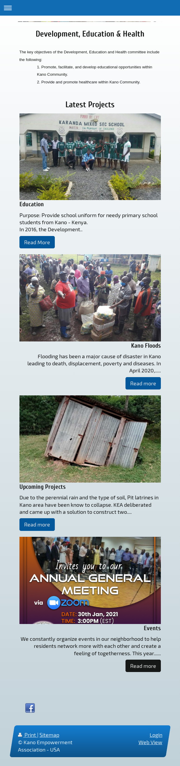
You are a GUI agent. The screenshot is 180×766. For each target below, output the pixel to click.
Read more (143, 383)
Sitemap (49, 735)
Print (27, 735)
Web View (150, 742)
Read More (37, 242)
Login (156, 735)
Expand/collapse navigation (90, 7)
